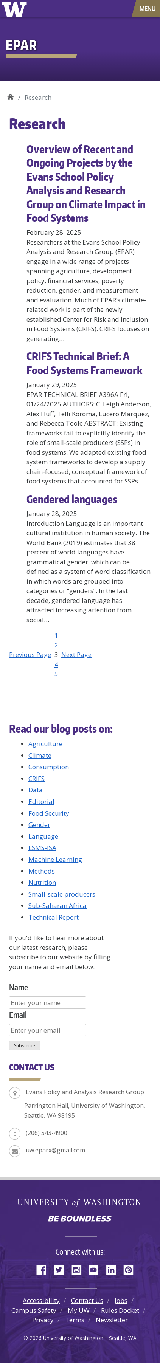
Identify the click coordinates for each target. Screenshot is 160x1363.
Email (18, 1015)
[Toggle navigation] (148, 8)
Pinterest (131, 1268)
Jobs (121, 1300)
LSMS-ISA (42, 847)
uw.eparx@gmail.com (55, 1150)
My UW (79, 1310)
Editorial (41, 801)
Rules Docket (120, 1310)
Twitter (62, 1268)
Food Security (48, 813)
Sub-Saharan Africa (57, 905)
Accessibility (41, 1300)
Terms (74, 1319)
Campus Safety (33, 1310)
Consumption (48, 766)
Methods (41, 871)
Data (35, 789)
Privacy (43, 1319)
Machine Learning (55, 859)
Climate (39, 755)
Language (43, 836)
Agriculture (45, 743)
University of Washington (16, 8)
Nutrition (42, 882)
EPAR (10, 95)
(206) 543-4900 (46, 1133)
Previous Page (30, 654)
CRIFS (36, 778)
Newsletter (112, 1319)
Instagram (79, 1268)
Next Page (76, 654)
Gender (39, 824)
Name (18, 987)
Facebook (44, 1268)
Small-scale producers (61, 894)
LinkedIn (114, 1268)
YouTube (96, 1268)
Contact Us (87, 1300)
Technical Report (53, 917)
